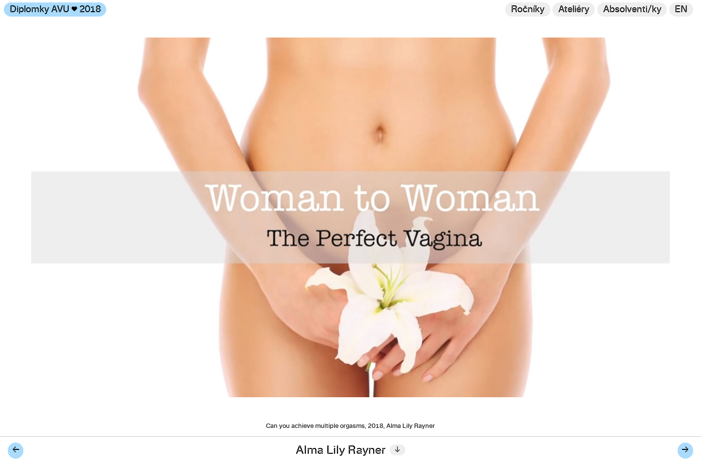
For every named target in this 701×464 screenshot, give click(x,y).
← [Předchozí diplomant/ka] (15, 450)
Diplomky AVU (55, 9)
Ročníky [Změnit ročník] (528, 9)
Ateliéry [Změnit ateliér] (573, 9)
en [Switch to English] (681, 9)
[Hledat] (632, 9)
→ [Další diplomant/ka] (685, 450)
